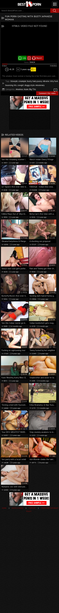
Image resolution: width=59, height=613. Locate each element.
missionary (39, 85)
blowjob (14, 81)
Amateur (19, 89)
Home (4, 508)
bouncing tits (11, 85)
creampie (22, 81)
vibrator (46, 81)
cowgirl (20, 85)
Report (39, 58)
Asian (26, 89)
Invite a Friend (17, 508)
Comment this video (48, 93)
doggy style (30, 85)
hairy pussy (37, 81)
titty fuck (54, 81)
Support (32, 508)
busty (29, 81)
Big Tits (32, 89)
